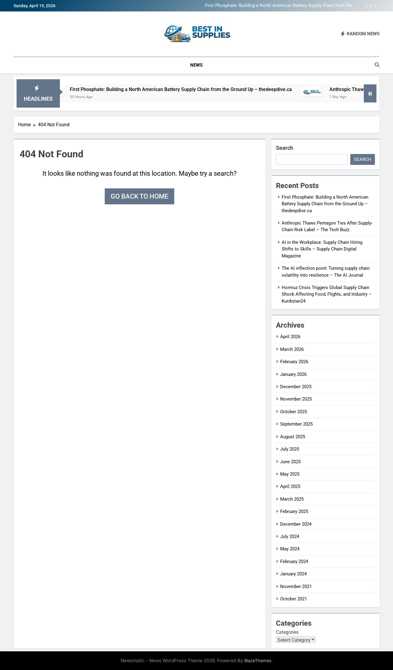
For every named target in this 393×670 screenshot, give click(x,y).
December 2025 (295, 386)
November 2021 (296, 586)
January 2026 (293, 374)
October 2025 (293, 411)
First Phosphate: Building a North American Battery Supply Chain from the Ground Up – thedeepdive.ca (278, 5)
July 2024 (289, 536)
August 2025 (292, 436)
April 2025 (290, 486)
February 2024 (294, 561)
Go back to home (139, 196)
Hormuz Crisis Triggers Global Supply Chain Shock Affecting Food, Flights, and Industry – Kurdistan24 (327, 294)
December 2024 (295, 524)
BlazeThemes (257, 660)
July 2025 (289, 449)
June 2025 (290, 461)
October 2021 (293, 599)
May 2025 (289, 474)
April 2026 (290, 336)
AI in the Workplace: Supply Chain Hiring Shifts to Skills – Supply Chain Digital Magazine (322, 249)
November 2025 (296, 399)
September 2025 (296, 424)
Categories (287, 632)
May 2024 (289, 549)
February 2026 (294, 361)
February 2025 (294, 511)
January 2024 (293, 574)
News (196, 65)
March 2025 (292, 499)
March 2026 (292, 349)
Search (284, 148)
